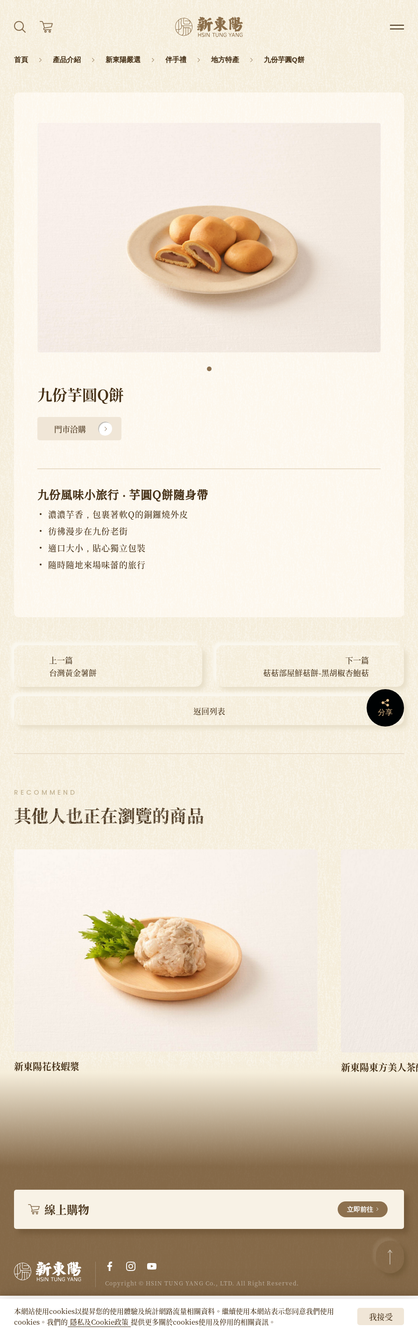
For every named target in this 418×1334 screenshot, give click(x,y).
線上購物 (208, 1209)
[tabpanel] (209, 238)
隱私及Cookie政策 (99, 1322)
